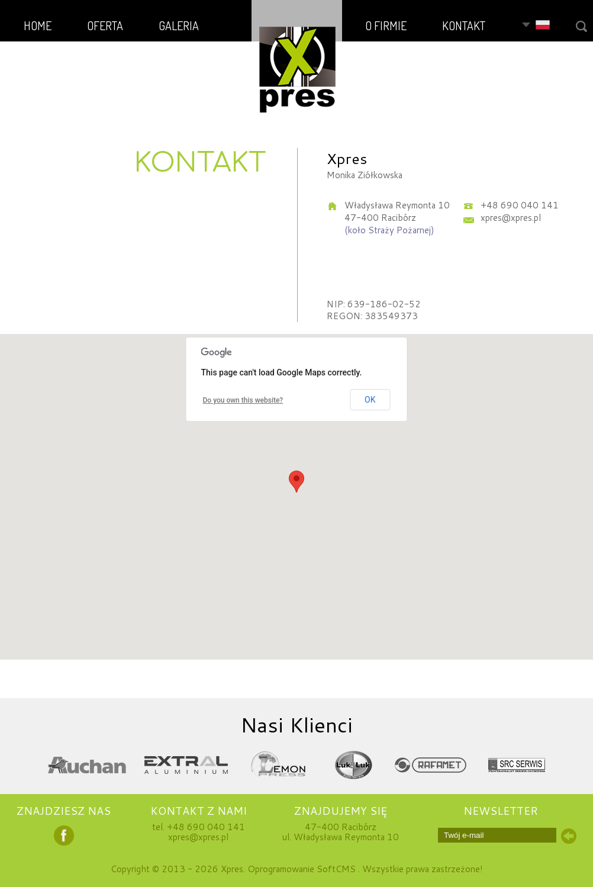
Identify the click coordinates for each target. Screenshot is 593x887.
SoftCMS (336, 869)
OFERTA (105, 25)
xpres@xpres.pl (198, 837)
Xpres (232, 869)
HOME (37, 25)
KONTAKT (463, 25)
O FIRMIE (386, 25)
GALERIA (179, 25)
